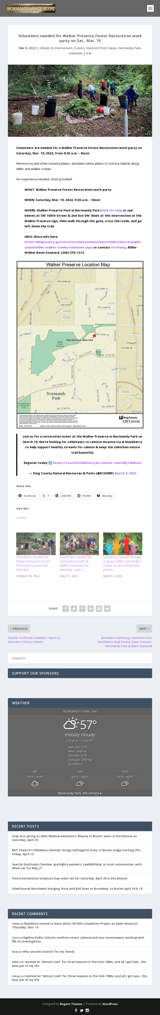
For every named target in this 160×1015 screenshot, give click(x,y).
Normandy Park (129, 48)
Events (79, 48)
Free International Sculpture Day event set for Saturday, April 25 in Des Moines (69, 878)
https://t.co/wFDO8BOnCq (74, 463)
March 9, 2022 (125, 473)
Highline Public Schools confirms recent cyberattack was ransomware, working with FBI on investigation (78, 939)
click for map (112, 210)
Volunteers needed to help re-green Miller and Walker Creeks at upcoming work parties (122, 563)
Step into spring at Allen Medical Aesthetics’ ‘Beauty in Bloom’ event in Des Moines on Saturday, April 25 (74, 838)
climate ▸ (80, 793)
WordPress (110, 1004)
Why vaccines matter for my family (49, 952)
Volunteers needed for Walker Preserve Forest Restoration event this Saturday (33, 563)
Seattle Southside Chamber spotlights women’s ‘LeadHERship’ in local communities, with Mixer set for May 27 (77, 866)
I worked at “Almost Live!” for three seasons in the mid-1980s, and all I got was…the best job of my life (79, 964)
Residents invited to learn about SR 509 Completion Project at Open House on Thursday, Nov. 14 (75, 925)
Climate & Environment (56, 48)
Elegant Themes (71, 1004)
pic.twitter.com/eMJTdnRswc (118, 463)
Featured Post (96, 48)
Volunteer (76, 53)
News (112, 48)
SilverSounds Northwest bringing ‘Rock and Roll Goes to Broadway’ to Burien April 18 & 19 (77, 889)
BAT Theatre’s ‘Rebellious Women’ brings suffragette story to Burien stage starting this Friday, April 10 (76, 852)
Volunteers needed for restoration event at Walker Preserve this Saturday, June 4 (76, 563)
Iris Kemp (118, 247)
